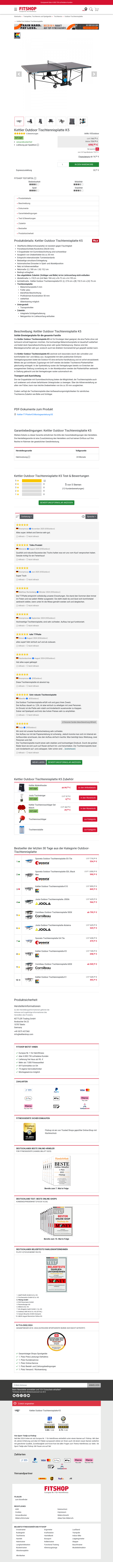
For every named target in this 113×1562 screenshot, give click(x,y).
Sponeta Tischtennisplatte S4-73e (50, 938)
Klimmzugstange (50, 1548)
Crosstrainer (21, 1530)
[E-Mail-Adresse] (49, 1385)
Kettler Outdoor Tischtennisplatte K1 (51, 977)
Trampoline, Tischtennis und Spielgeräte (37, 16)
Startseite (17, 16)
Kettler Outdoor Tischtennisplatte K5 (51, 951)
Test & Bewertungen (27, 218)
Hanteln (19, 1539)
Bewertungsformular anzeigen (56, 502)
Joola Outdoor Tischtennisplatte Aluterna (53, 925)
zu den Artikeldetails (87, 787)
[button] (19, 74)
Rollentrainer (49, 1542)
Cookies (18, 1512)
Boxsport (47, 1539)
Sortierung (25, 516)
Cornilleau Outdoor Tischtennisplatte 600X (53, 964)
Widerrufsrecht (63, 1515)
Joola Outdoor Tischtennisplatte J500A (52, 899)
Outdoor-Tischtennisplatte (74, 16)
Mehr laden (38, 762)
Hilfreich (20, 536)
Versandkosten (21, 1515)
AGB (17, 1509)
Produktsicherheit (26, 233)
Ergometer (48, 1530)
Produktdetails (24, 198)
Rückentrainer (21, 1548)
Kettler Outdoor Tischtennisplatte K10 (51, 886)
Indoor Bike (76, 1536)
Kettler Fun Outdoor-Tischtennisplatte (30, 21)
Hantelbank (48, 1536)
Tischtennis (58, 16)
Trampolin (76, 1533)
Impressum (62, 1512)
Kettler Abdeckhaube (38, 785)
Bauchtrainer (77, 1545)
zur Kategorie (90, 819)
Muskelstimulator (79, 1548)
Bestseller (22, 228)
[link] (28, 1090)
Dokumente (23, 208)
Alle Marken (20, 1556)
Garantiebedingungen (27, 213)
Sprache (90, 516)
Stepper (75, 1542)
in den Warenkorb (84, 164)
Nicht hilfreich (32, 536)
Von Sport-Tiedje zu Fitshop (25, 1436)
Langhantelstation (23, 1545)
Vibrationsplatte (22, 1551)
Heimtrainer (20, 1542)
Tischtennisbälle (36, 829)
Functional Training (51, 1545)
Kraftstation (49, 1533)
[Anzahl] (63, 164)
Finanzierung (84, 157)
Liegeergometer (78, 1539)
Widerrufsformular (22, 1518)
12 (44, 480)
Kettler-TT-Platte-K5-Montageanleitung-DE (33, 414)
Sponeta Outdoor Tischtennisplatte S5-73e (53, 858)
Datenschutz (62, 1509)
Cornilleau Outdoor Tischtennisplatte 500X (53, 912)
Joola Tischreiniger (37, 795)
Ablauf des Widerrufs (65, 1518)
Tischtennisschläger (37, 819)
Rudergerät (20, 1533)
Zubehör (22, 223)
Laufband (76, 1530)
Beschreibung (24, 203)
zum (21, 1500)
